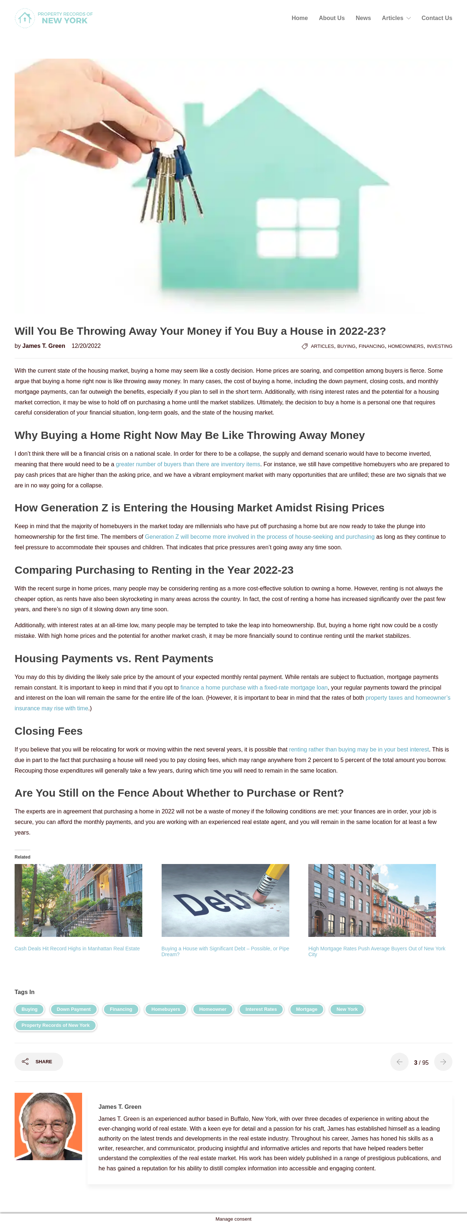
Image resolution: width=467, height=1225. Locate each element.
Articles (393, 18)
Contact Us (437, 18)
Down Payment (74, 1009)
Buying (346, 346)
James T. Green (44, 346)
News (363, 18)
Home (300, 18)
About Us (332, 18)
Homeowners (406, 346)
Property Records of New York (56, 1025)
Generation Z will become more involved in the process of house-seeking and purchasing (260, 537)
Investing (439, 346)
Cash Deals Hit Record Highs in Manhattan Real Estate (77, 948)
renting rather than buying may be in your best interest (359, 749)
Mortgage (307, 1009)
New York (347, 1009)
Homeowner (212, 1009)
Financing (372, 346)
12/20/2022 (86, 346)
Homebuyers (165, 1009)
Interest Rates (261, 1009)
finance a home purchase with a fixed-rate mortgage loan (254, 687)
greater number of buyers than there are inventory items (188, 464)
